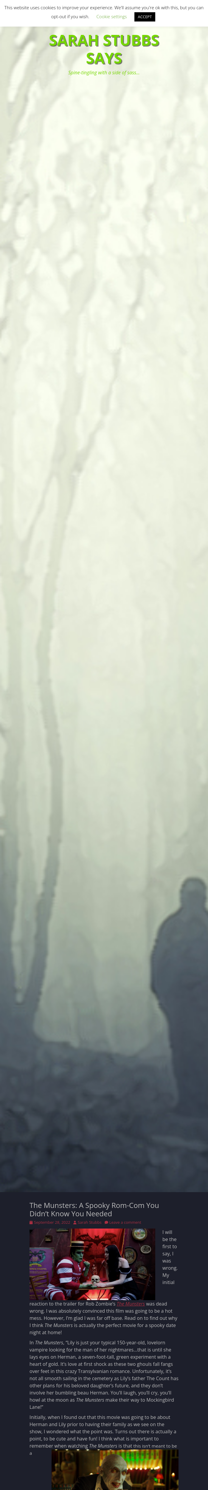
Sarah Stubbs (90, 1222)
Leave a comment (125, 1222)
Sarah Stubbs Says (104, 49)
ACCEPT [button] (145, 16)
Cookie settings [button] (112, 16)
